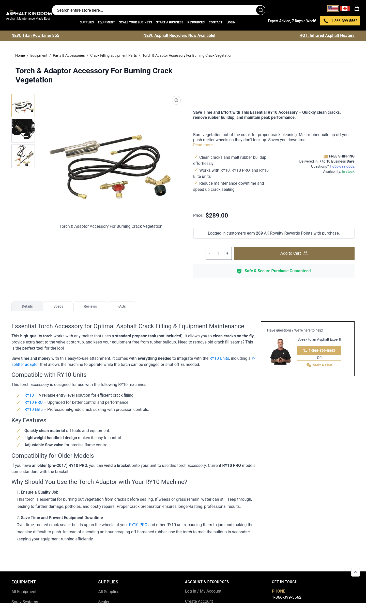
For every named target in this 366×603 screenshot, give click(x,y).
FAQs (121, 306)
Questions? (333, 166)
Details (27, 306)
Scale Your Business (135, 22)
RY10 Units (219, 358)
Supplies (87, 22)
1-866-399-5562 (319, 351)
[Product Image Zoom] (176, 100)
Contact (215, 22)
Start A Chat (319, 365)
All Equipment (24, 591)
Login (230, 22)
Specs (58, 306)
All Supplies (108, 591)
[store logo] (29, 12)
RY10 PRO (33, 402)
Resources (196, 22)
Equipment (106, 22)
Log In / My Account (203, 591)
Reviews (90, 306)
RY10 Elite (34, 409)
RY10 (29, 395)
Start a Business (169, 22)
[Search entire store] (158, 10)
